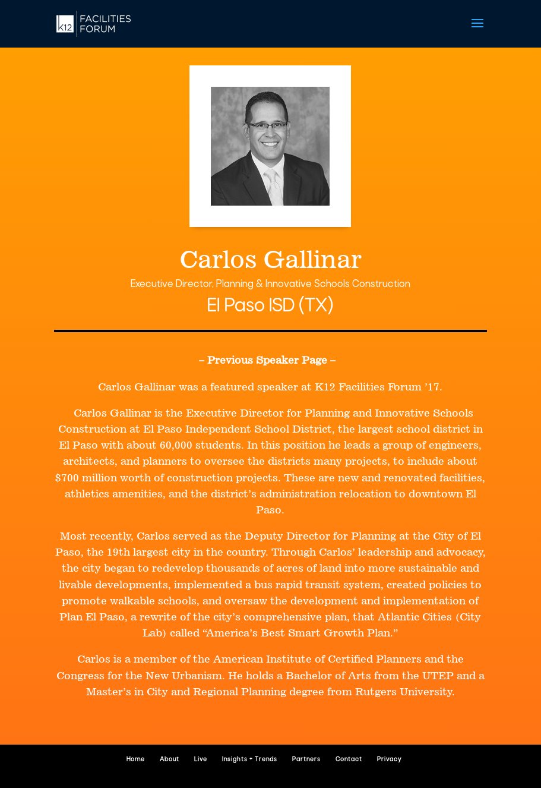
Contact (349, 760)
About (169, 760)
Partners (306, 760)
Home (135, 760)
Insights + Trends (249, 760)
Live (200, 760)
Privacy (389, 760)
